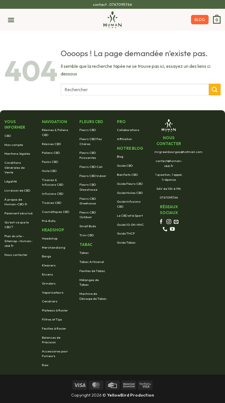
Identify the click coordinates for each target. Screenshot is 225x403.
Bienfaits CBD (127, 175)
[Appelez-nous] (165, 229)
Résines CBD (51, 144)
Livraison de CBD (17, 190)
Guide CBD (125, 165)
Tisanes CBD (51, 203)
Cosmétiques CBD (55, 212)
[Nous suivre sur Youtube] (172, 229)
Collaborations (128, 130)
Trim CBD (86, 235)
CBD (7, 136)
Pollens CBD (51, 153)
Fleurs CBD (87, 130)
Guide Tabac (126, 242)
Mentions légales (17, 153)
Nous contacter (16, 255)
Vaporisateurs (53, 292)
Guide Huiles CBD (130, 193)
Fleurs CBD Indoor (92, 176)
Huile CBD (49, 171)
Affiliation (124, 139)
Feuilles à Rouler (54, 328)
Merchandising (53, 247)
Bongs (46, 256)
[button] (9, 19)
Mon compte (13, 145)
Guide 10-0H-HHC (130, 225)
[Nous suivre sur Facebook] (161, 222)
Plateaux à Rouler (55, 310)
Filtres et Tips (52, 319)
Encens (47, 274)
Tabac (84, 253)
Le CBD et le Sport (130, 215)
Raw (45, 365)
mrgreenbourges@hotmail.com (178, 152)
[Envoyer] (215, 89)
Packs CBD (50, 162)
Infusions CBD (52, 194)
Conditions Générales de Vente (14, 167)
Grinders (49, 283)
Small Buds (87, 226)
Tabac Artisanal (91, 262)
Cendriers (49, 301)
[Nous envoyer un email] (176, 222)
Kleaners (49, 265)
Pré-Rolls (49, 221)
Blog (120, 156)
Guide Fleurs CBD (130, 184)
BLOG (200, 19)
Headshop (49, 238)
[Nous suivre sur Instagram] (168, 222)
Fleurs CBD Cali (91, 167)
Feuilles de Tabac (92, 271)
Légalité (10, 181)
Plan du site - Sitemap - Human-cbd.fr (18, 241)
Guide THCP (126, 233)
